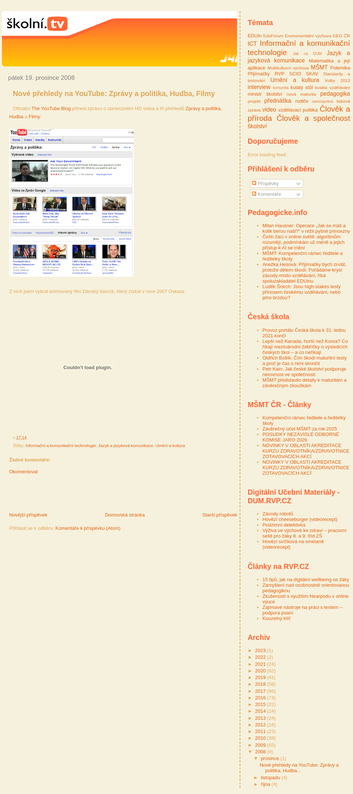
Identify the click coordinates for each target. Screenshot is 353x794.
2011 (261, 731)
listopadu (271, 777)
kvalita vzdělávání (332, 87)
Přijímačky (259, 73)
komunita (280, 88)
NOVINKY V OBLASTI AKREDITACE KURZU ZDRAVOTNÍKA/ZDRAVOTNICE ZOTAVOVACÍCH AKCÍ (306, 451)
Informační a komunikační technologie (61, 445)
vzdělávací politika (298, 110)
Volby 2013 (337, 80)
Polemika (340, 68)
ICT (252, 44)
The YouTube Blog (51, 108)
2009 (261, 745)
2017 (261, 691)
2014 (261, 711)
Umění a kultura (170, 445)
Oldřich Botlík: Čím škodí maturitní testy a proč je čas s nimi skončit (305, 360)
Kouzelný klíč (277, 618)
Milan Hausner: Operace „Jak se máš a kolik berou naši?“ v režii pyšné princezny (306, 228)
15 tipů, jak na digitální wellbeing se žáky (306, 579)
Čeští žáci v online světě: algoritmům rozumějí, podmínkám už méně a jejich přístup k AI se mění (304, 242)
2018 (261, 684)
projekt (254, 101)
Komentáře (266, 194)
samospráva (322, 101)
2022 (261, 657)
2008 (261, 751)
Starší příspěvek (219, 515)
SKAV (312, 73)
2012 (261, 724)
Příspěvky (265, 183)
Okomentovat (23, 471)
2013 (261, 718)
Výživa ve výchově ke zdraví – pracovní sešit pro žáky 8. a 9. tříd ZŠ (305, 533)
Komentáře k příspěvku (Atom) (87, 528)
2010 (261, 738)
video (269, 109)
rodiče (301, 101)
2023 (261, 650)
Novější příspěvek (28, 515)
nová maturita (301, 94)
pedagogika (335, 94)
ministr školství (265, 94)
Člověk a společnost (313, 118)
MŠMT (319, 67)
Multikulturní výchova (288, 67)
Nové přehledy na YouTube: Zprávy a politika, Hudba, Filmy (114, 93)
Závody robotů (278, 514)
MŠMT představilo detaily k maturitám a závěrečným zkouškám (305, 382)
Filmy (34, 116)
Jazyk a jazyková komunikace (125, 445)
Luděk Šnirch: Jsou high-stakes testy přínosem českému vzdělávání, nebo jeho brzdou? (302, 292)
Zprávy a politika (203, 108)
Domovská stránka (125, 515)
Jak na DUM (307, 54)
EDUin (255, 35)
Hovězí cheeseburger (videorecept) (300, 519)
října (266, 784)
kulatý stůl (302, 87)
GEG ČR (341, 35)
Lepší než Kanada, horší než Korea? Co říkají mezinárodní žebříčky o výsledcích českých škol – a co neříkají (305, 346)
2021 (261, 664)
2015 (261, 704)
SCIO (295, 73)
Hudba (16, 116)
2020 (261, 671)
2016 (261, 698)
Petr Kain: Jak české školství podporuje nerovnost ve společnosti (304, 371)
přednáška (277, 101)
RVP (280, 73)
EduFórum (273, 35)
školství (257, 126)
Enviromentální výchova (308, 35)
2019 (261, 677)
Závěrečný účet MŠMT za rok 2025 (300, 429)
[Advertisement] (88, 495)
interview (259, 87)
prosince (270, 758)
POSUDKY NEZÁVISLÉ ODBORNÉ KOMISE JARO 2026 (301, 437)
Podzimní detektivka (284, 525)
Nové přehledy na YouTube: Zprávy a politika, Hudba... (299, 767)
